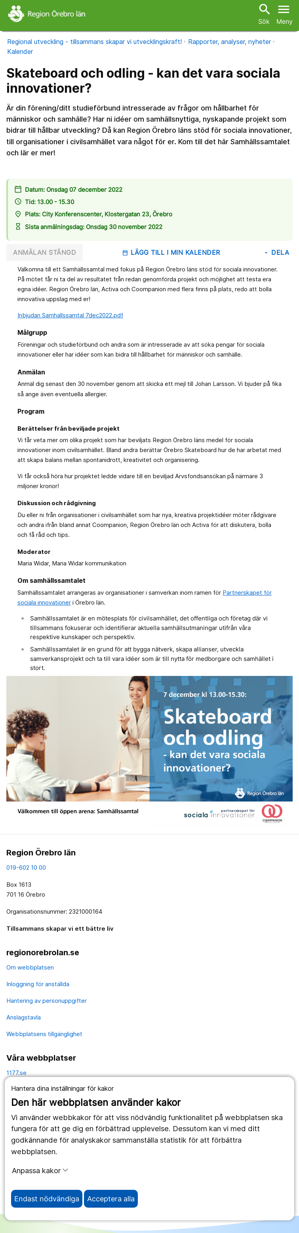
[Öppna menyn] (284, 13)
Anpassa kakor (40, 1170)
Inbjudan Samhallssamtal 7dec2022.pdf (70, 315)
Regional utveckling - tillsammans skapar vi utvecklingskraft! (94, 42)
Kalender (20, 51)
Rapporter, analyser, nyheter (229, 42)
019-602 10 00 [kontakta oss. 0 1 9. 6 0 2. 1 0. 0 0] (26, 867)
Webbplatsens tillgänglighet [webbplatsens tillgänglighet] (44, 1034)
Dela (276, 252)
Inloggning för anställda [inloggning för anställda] (37, 984)
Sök (263, 13)
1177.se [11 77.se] (16, 1072)
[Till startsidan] (48, 13)
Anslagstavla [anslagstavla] (23, 1017)
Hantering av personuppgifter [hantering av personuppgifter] (46, 1000)
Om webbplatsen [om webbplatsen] (30, 967)
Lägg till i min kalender (171, 252)
